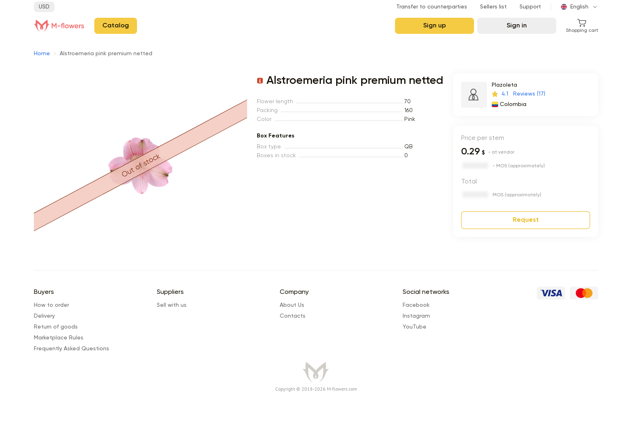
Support (530, 7)
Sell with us (172, 305)
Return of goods (56, 327)
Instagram (416, 316)
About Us (292, 305)
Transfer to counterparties (431, 7)
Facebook (416, 305)
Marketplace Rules (58, 338)
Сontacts (293, 316)
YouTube (414, 327)
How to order (51, 305)
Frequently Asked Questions (71, 349)
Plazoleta (504, 85)
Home (42, 53)
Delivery (44, 316)
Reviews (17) (529, 94)
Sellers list (493, 7)
